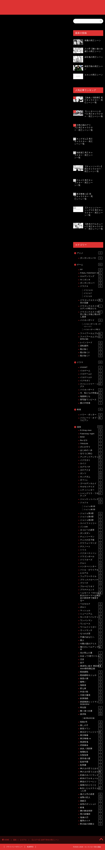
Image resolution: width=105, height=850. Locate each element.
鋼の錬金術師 (91, 810)
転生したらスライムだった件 (91, 789)
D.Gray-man (91, 430)
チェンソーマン (91, 536)
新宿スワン (91, 728)
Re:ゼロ (91, 440)
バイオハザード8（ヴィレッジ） (92, 325)
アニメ (89, 253)
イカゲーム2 (91, 374)
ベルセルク (91, 604)
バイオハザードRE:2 (92, 329)
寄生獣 (91, 707)
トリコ (91, 550)
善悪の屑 (91, 678)
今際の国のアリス (91, 643)
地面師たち (91, 396)
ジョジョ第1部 (89, 506)
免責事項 (30, 847)
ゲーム (89, 264)
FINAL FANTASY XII (91, 273)
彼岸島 (91, 714)
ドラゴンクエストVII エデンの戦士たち (91, 307)
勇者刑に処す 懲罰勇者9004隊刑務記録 (91, 667)
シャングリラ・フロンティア (91, 494)
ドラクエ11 (88, 290)
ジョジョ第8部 (91, 520)
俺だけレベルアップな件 (91, 648)
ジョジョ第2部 (89, 509)
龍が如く (91, 349)
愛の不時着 (91, 403)
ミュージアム (91, 613)
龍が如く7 (91, 355)
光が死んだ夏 (91, 653)
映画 (89, 409)
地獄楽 (91, 685)
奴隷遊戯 (91, 698)
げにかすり (91, 447)
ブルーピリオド (91, 586)
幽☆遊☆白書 (91, 711)
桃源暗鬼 (91, 742)
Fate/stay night (91, 433)
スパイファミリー (91, 523)
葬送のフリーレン (91, 781)
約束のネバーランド (91, 775)
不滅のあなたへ (91, 637)
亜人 (91, 640)
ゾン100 (91, 526)
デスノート (91, 546)
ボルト (91, 607)
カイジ (91, 463)
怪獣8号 (91, 722)
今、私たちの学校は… (91, 393)
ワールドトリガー (91, 627)
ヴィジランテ (91, 630)
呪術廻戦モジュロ (91, 675)
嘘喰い (91, 681)
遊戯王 (91, 801)
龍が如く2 (91, 352)
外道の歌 (91, 691)
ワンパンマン (91, 620)
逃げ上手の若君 (91, 794)
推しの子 (91, 725)
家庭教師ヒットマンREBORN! (91, 702)
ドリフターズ (91, 559)
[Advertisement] (34, 108)
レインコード (91, 342)
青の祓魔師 (91, 814)
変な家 (91, 688)
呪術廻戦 (91, 672)
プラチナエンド (91, 589)
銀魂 (91, 807)
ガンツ (91, 473)
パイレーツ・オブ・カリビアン (91, 419)
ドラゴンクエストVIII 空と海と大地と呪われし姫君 (91, 314)
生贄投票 (91, 755)
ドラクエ (91, 286)
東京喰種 (91, 735)
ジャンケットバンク (91, 499)
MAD (91, 437)
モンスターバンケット (91, 617)
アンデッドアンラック (91, 457)
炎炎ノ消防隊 (91, 748)
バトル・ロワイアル (91, 570)
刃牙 (91, 659)
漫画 (89, 426)
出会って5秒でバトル (91, 656)
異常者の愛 (91, 758)
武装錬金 (91, 745)
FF (91, 269)
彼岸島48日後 (89, 718)
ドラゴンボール (91, 556)
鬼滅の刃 (91, 817)
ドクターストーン (91, 553)
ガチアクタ (91, 470)
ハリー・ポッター (91, 414)
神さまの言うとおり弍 (91, 771)
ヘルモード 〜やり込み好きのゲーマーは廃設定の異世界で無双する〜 (91, 596)
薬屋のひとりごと (91, 785)
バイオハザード (91, 320)
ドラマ (89, 362)
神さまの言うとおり (91, 768)
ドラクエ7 (88, 293)
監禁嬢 (91, 765)
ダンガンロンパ (91, 283)
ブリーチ (91, 583)
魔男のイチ (91, 820)
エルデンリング (91, 276)
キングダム (91, 476)
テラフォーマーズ (91, 543)
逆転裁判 (91, 345)
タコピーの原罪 (91, 530)
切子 (91, 662)
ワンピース (91, 623)
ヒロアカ (6, 22)
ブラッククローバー (91, 579)
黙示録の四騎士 (91, 824)
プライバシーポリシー (14, 847)
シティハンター (91, 490)
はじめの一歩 (91, 450)
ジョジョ (91, 502)
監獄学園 (91, 761)
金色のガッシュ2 (91, 804)
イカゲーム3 (91, 377)
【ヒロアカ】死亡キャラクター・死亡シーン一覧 (33, 200)
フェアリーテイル (91, 576)
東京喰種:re (91, 738)
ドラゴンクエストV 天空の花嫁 (91, 301)
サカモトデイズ (91, 486)
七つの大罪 (91, 633)
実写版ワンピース (91, 399)
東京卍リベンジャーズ (91, 732)
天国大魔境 (91, 695)
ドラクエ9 (88, 296)
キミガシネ (91, 279)
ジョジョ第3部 (91, 513)
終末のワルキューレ (91, 778)
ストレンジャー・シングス (91, 385)
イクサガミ (91, 380)
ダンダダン (91, 533)
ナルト (91, 563)
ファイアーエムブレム (91, 333)
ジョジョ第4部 (91, 516)
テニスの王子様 (91, 540)
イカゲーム (91, 370)
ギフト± (91, 480)
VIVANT (91, 367)
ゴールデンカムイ (91, 483)
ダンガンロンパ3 (91, 258)
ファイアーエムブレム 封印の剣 (91, 337)
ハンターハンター (91, 566)
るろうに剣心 (91, 453)
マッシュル (91, 610)
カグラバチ (91, 467)
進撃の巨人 (91, 797)
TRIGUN (91, 443)
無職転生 (91, 752)
